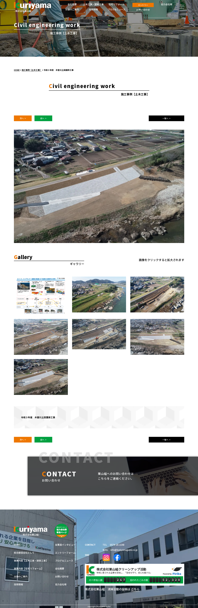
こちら (135, 589)
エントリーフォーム (65, 552)
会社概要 (59, 568)
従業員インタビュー (65, 545)
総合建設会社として (24, 552)
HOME (17, 70)
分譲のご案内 (21, 576)
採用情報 (18, 584)
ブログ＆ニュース (64, 560)
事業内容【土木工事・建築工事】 (31, 560)
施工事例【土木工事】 (32, 70)
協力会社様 (60, 584)
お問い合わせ (62, 576)
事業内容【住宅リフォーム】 (28, 568)
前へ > (43, 118)
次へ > (23, 118)
